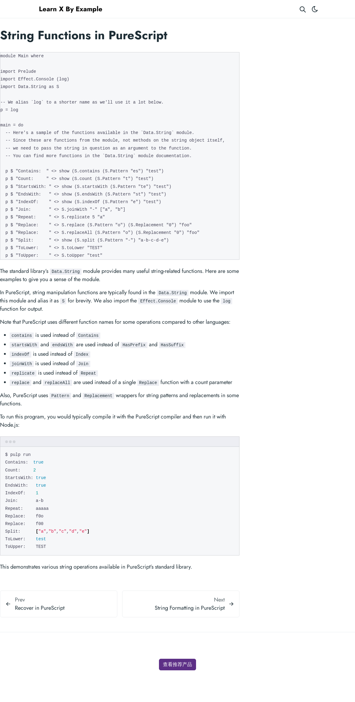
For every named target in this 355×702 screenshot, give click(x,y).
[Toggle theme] (315, 9)
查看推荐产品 (177, 664)
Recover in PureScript (39, 608)
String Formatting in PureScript (190, 608)
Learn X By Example (70, 9)
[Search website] (303, 9)
